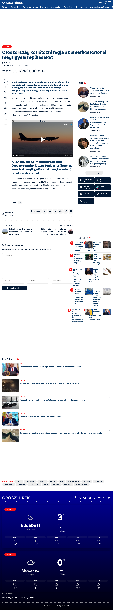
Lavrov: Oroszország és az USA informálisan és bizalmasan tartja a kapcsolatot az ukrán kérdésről (100, 122)
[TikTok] (94, 498)
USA (20, 202)
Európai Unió (8, 484)
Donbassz (56, 484)
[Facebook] (86, 180)
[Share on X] (20, 71)
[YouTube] (85, 498)
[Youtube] (86, 187)
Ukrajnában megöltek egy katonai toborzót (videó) (78, 246)
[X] (102, 180)
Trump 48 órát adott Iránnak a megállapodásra (40, 416)
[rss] (86, 201)
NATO (46, 484)
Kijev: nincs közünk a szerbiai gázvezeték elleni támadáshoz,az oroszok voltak (77, 316)
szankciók (99, 481)
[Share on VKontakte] (24, 71)
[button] (95, 2)
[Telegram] (102, 194)
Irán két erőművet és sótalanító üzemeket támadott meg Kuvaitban (49, 383)
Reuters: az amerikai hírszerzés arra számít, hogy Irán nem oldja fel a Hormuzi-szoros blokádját (61, 433)
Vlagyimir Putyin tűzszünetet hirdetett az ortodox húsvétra (99, 90)
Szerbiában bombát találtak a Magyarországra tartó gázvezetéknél (95, 315)
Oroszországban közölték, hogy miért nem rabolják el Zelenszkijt (94, 246)
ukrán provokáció (83, 484)
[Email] (34, 71)
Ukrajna (53, 481)
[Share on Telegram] (29, 71)
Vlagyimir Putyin (74, 481)
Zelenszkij (21, 484)
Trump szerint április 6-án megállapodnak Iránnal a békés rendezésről (50, 367)
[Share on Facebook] (15, 71)
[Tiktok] (102, 187)
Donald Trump (34, 484)
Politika (6, 47)
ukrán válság (30, 481)
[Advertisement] (56, 26)
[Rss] (109, 498)
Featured (43, 481)
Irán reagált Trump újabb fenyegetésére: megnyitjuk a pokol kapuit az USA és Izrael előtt (95, 275)
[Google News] (90, 498)
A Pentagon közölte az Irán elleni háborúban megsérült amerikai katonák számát (96, 297)
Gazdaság (88, 481)
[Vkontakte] (86, 194)
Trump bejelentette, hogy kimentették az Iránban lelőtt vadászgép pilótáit (52, 400)
